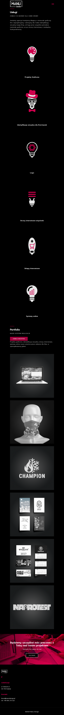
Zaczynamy (32, 655)
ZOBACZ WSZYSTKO (19, 339)
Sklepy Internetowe (32, 268)
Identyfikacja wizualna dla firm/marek (32, 125)
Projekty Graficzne (32, 77)
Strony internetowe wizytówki (32, 220)
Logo (32, 173)
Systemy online (32, 316)
